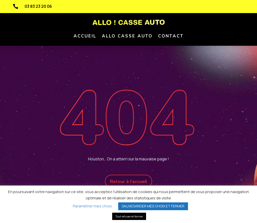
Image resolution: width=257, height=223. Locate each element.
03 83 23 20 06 (38, 6)
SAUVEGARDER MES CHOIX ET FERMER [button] (153, 206)
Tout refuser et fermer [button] (129, 216)
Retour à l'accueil (128, 182)
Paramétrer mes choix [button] (92, 206)
